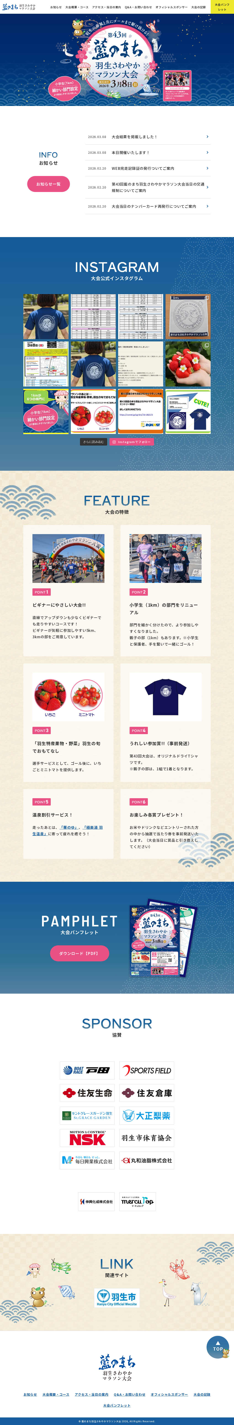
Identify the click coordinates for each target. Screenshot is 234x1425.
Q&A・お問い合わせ (138, 7)
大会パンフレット (222, 7)
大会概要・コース (76, 7)
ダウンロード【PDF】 (79, 953)
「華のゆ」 (69, 827)
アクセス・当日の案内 (106, 7)
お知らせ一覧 (48, 184)
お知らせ (56, 7)
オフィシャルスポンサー (172, 7)
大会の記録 (198, 7)
